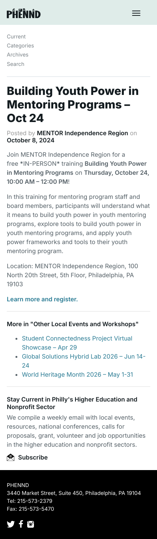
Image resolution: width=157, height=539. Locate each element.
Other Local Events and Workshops (84, 324)
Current (16, 37)
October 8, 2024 (30, 140)
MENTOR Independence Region (82, 133)
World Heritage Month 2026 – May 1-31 (77, 374)
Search (15, 64)
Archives (18, 55)
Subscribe (27, 457)
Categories (20, 46)
